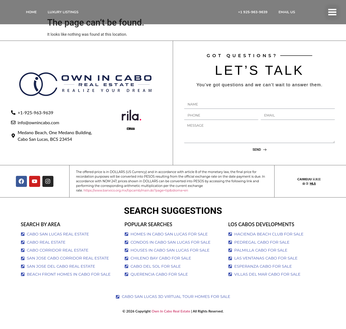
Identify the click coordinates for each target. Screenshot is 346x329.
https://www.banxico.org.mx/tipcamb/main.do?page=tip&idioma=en (135, 199)
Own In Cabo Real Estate (170, 320)
